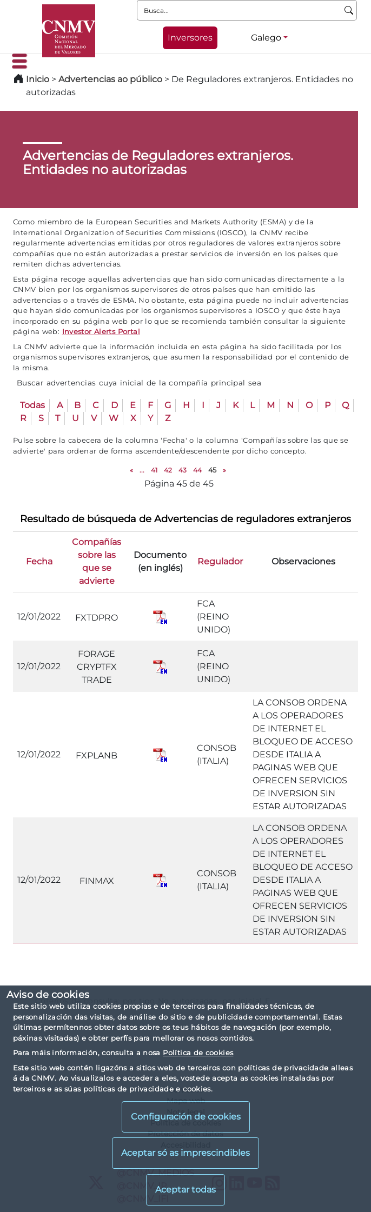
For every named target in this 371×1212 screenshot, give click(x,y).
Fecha (39, 561)
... (142, 470)
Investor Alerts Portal (101, 331)
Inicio (37, 79)
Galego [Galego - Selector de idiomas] (266, 37)
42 (168, 470)
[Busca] (349, 10)
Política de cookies (198, 1052)
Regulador (220, 561)
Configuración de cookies (186, 1116)
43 (182, 470)
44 (197, 470)
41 (154, 470)
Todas (32, 405)
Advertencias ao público (110, 79)
